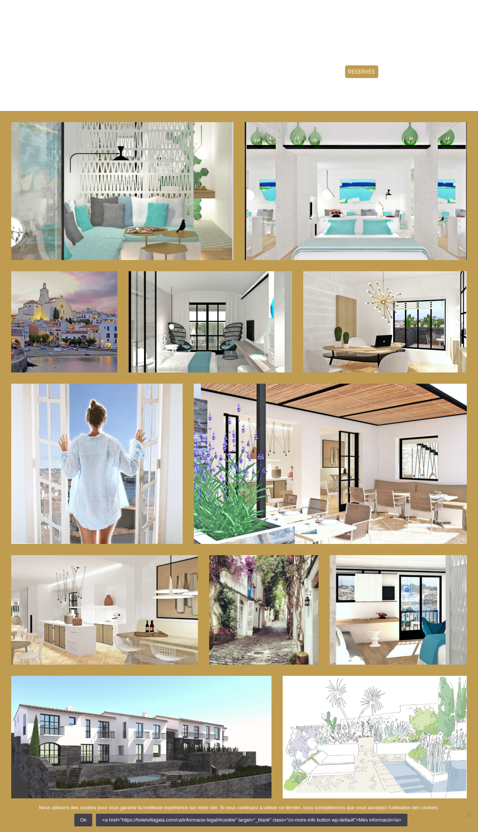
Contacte (252, 72)
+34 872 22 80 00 (447, 9)
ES (388, 9)
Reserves (361, 72)
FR (409, 9)
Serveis (219, 72)
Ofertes (285, 72)
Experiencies (322, 72)
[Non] (468, 815)
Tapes (192, 72)
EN (419, 9)
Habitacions (158, 72)
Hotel (124, 72)
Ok (83, 820)
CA (398, 9)
